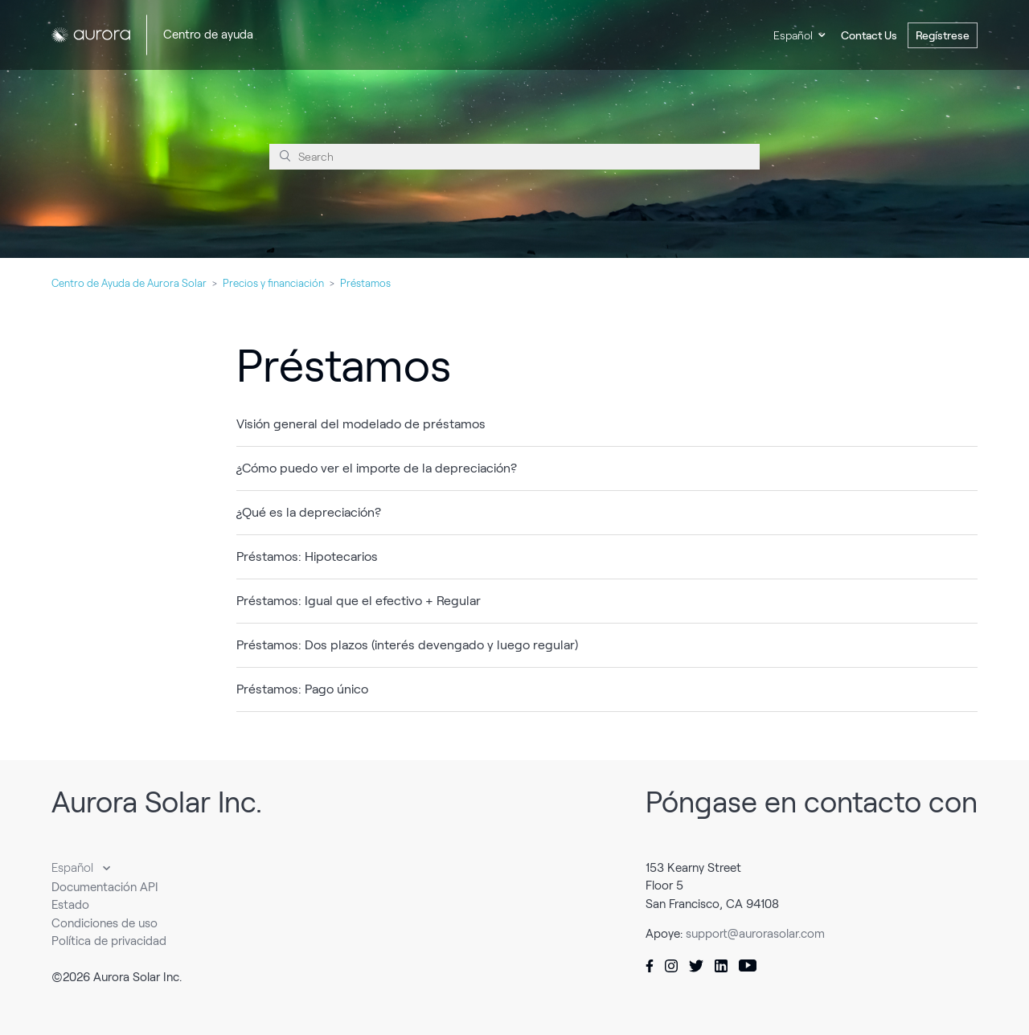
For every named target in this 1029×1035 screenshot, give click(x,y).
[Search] (514, 157)
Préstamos (365, 283)
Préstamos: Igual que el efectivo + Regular (358, 601)
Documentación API (104, 887)
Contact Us (869, 35)
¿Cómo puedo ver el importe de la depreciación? (376, 468)
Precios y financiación (273, 283)
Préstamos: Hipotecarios (307, 556)
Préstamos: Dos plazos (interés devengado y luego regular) (407, 645)
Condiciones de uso (104, 923)
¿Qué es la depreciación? (308, 512)
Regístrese (943, 35)
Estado (70, 904)
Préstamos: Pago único (302, 689)
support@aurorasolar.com (755, 933)
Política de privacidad (108, 941)
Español (793, 35)
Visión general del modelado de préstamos (361, 424)
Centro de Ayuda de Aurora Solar (129, 283)
